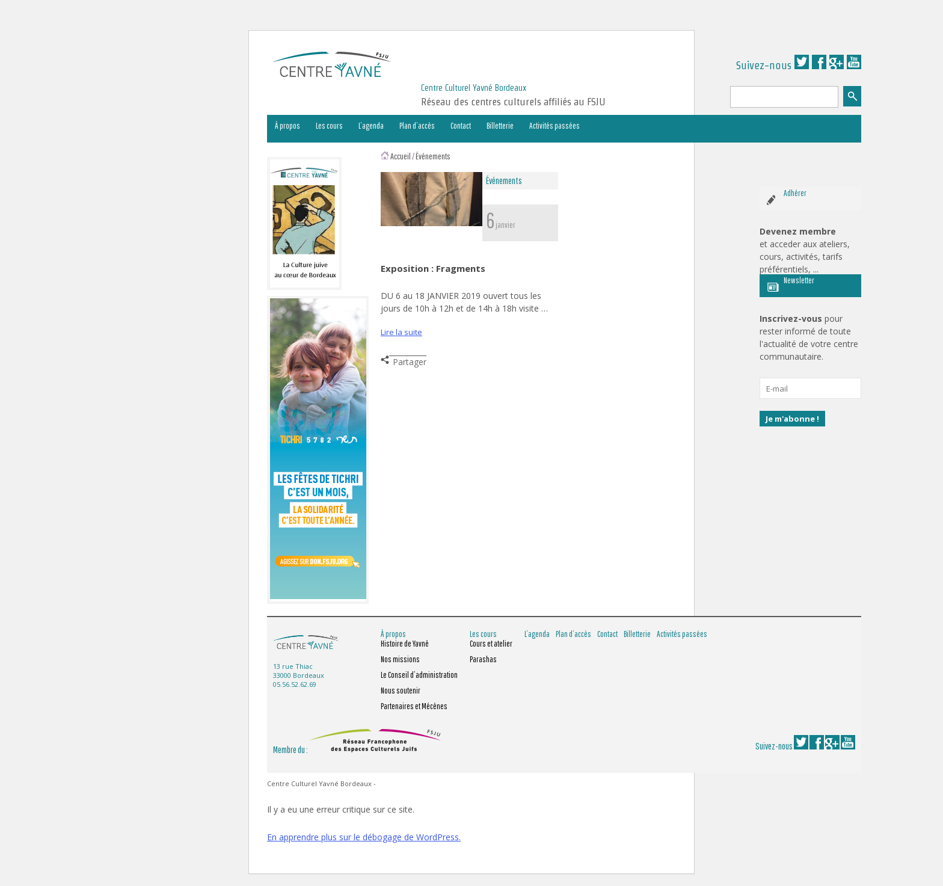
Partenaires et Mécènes (414, 706)
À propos (287, 126)
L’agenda (371, 126)
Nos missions (400, 659)
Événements (433, 156)
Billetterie (500, 126)
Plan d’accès (417, 126)
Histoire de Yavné (405, 643)
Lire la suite (401, 332)
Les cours (329, 126)
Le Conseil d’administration (419, 675)
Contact (460, 126)
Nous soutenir (400, 690)
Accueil (400, 156)
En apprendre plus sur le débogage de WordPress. (364, 837)
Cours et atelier (491, 643)
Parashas (483, 659)
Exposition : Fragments (433, 268)
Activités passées (554, 126)
